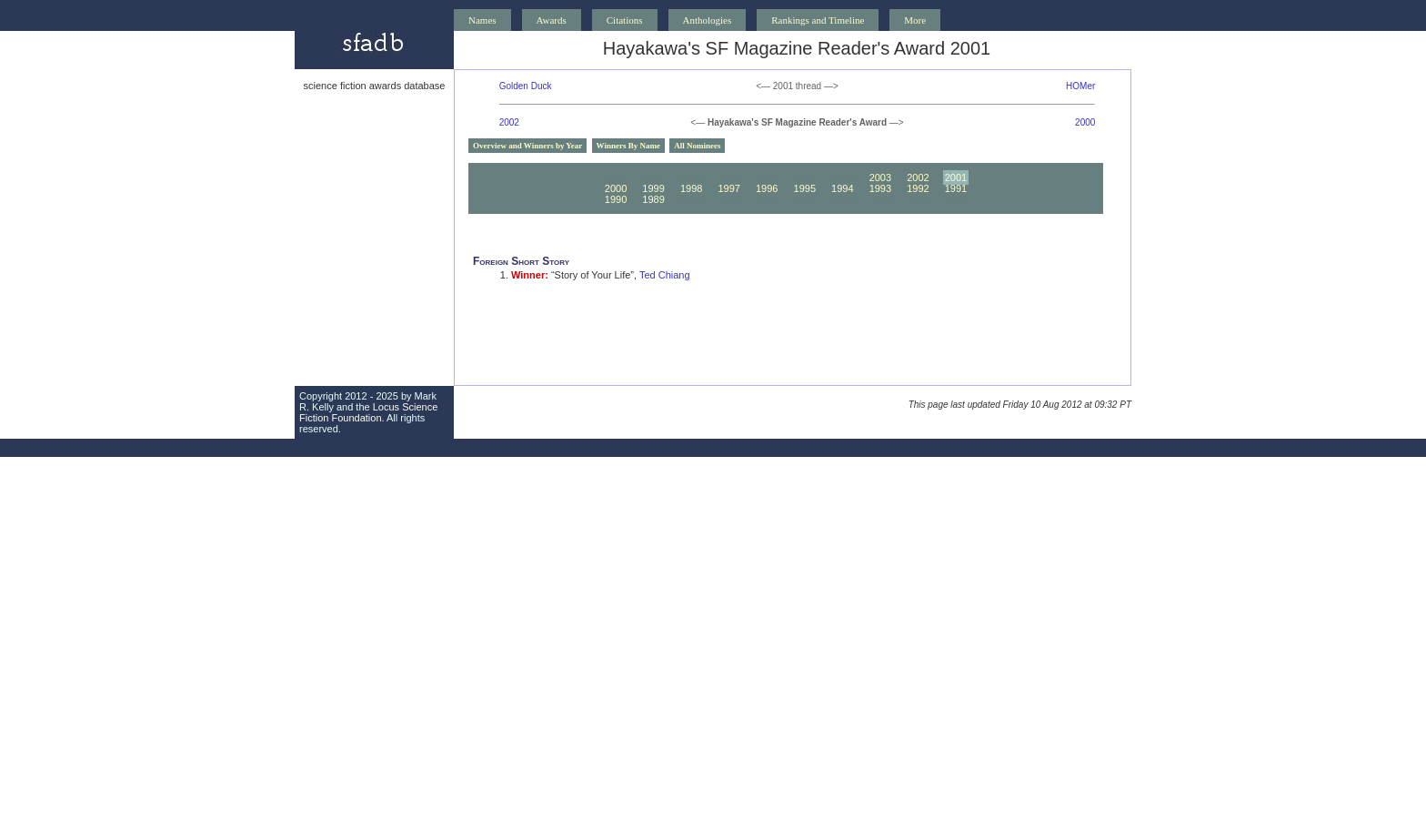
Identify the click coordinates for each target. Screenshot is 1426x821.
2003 (880, 177)
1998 (691, 188)
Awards (552, 20)
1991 (956, 188)
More (915, 20)
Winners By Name (628, 145)
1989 (653, 199)
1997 (728, 188)
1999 (653, 188)
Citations (625, 20)
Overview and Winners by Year (527, 145)
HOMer (1080, 86)
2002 (509, 122)
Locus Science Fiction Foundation (368, 412)
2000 (1085, 122)
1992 (918, 188)
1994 (842, 188)
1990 (616, 199)
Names (482, 20)
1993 (880, 188)
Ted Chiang (664, 274)
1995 (805, 188)
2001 (956, 177)
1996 (767, 188)
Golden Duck (525, 86)
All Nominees (697, 145)
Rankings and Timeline (817, 20)
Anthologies (707, 20)
